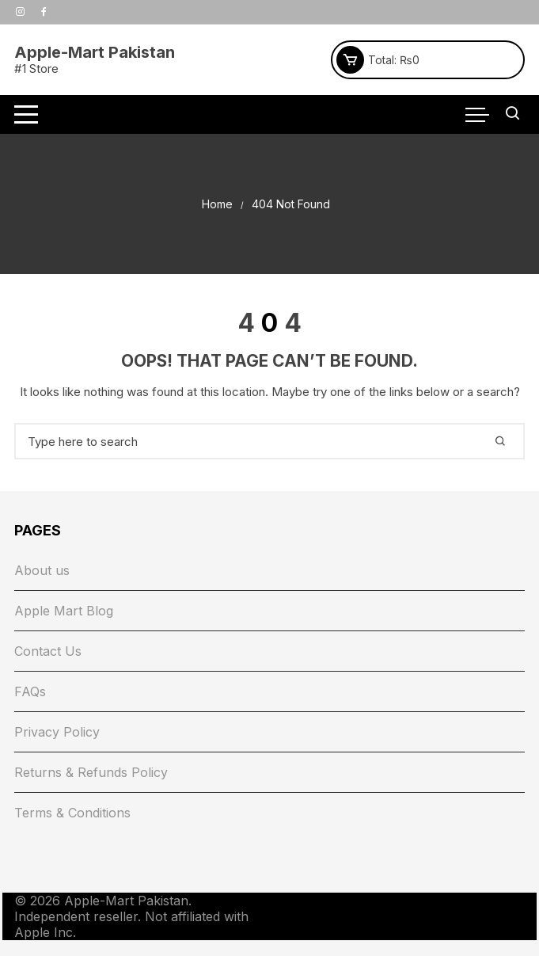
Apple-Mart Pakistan (94, 52)
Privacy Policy (57, 732)
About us (42, 570)
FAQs (30, 691)
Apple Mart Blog (63, 611)
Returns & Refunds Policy (91, 772)
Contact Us (48, 651)
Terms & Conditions (72, 813)
